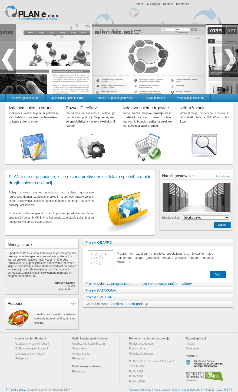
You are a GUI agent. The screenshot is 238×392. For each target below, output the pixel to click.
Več (73, 304)
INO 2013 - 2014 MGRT (217, 389)
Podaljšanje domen (141, 353)
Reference (182, 4)
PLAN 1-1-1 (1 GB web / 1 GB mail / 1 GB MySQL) (151, 364)
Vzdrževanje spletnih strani (32, 343)
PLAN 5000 (136, 376)
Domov (139, 4)
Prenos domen (138, 348)
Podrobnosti (222, 176)
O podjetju (153, 4)
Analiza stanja (81, 353)
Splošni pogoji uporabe (186, 389)
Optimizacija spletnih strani (67, 98)
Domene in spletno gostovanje (114, 98)
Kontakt (168, 4)
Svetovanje (79, 348)
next (230, 59)
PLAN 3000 (136, 371)
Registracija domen (141, 343)
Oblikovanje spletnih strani (31, 348)
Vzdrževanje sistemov (190, 98)
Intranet (190, 343)
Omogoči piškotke (140, 389)
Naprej (222, 224)
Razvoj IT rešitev (155, 98)
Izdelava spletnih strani (25, 98)
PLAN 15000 (137, 381)
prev (8, 59)
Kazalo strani (162, 389)
